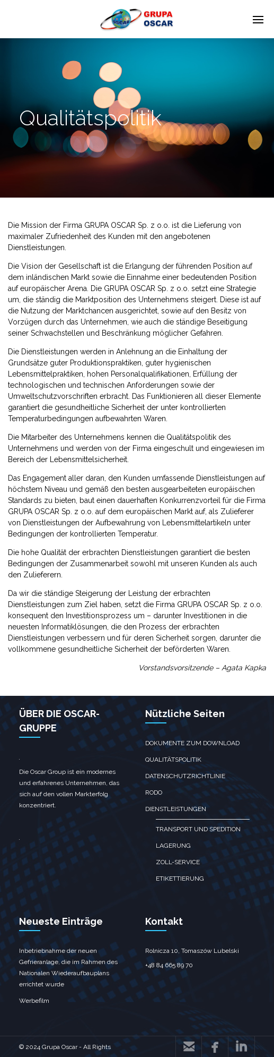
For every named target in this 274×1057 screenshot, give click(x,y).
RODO (153, 792)
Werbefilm (34, 1000)
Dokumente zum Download (192, 743)
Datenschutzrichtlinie (185, 776)
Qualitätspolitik (173, 759)
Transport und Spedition (198, 829)
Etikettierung (180, 878)
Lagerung (173, 845)
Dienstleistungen (175, 809)
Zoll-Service (178, 862)
